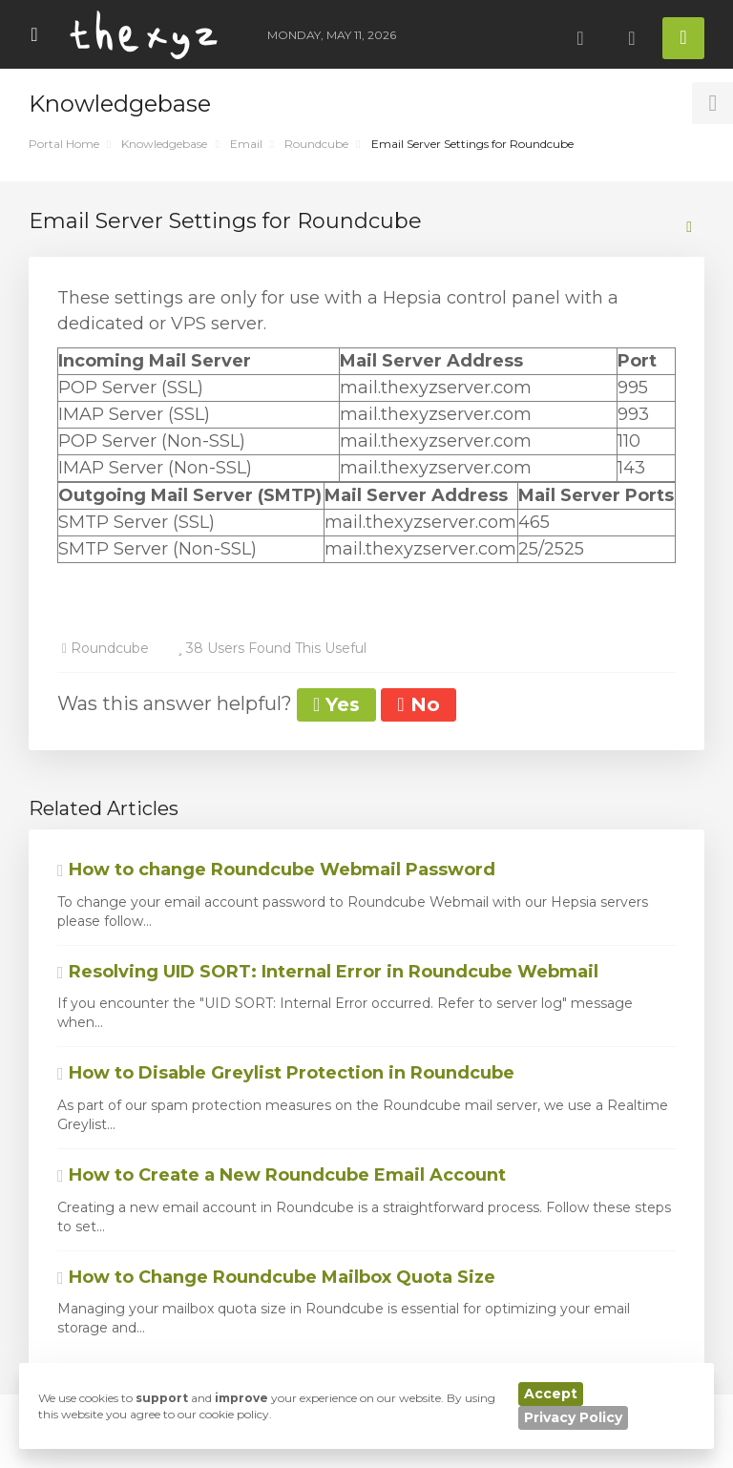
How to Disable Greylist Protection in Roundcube (285, 1072)
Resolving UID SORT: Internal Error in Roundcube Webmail (327, 971)
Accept (550, 1393)
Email (246, 143)
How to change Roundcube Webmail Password (276, 869)
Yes (336, 704)
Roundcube (316, 143)
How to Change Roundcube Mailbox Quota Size (276, 1277)
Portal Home (64, 143)
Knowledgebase (164, 143)
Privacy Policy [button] (573, 1417)
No (418, 704)
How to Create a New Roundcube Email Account (281, 1174)
